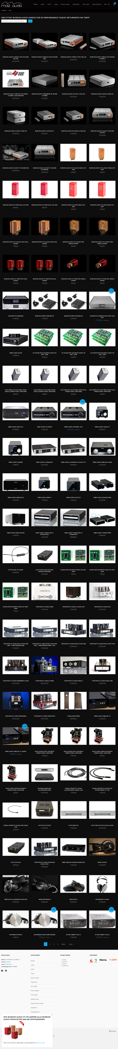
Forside (64, 959)
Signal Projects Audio (37, 1003)
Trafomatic (34, 982)
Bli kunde (64, 961)
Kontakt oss (65, 965)
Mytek (33, 961)
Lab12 (32, 965)
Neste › (64, 944)
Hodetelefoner (35, 1012)
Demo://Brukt (35, 990)
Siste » (71, 944)
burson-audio (41, 1043)
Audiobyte (34, 1007)
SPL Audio (34, 986)
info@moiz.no (9, 964)
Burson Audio (35, 978)
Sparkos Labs (35, 999)
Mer (105, 4)
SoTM (32, 969)
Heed (32, 973)
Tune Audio (34, 995)
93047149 (8, 962)
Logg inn (64, 963)
